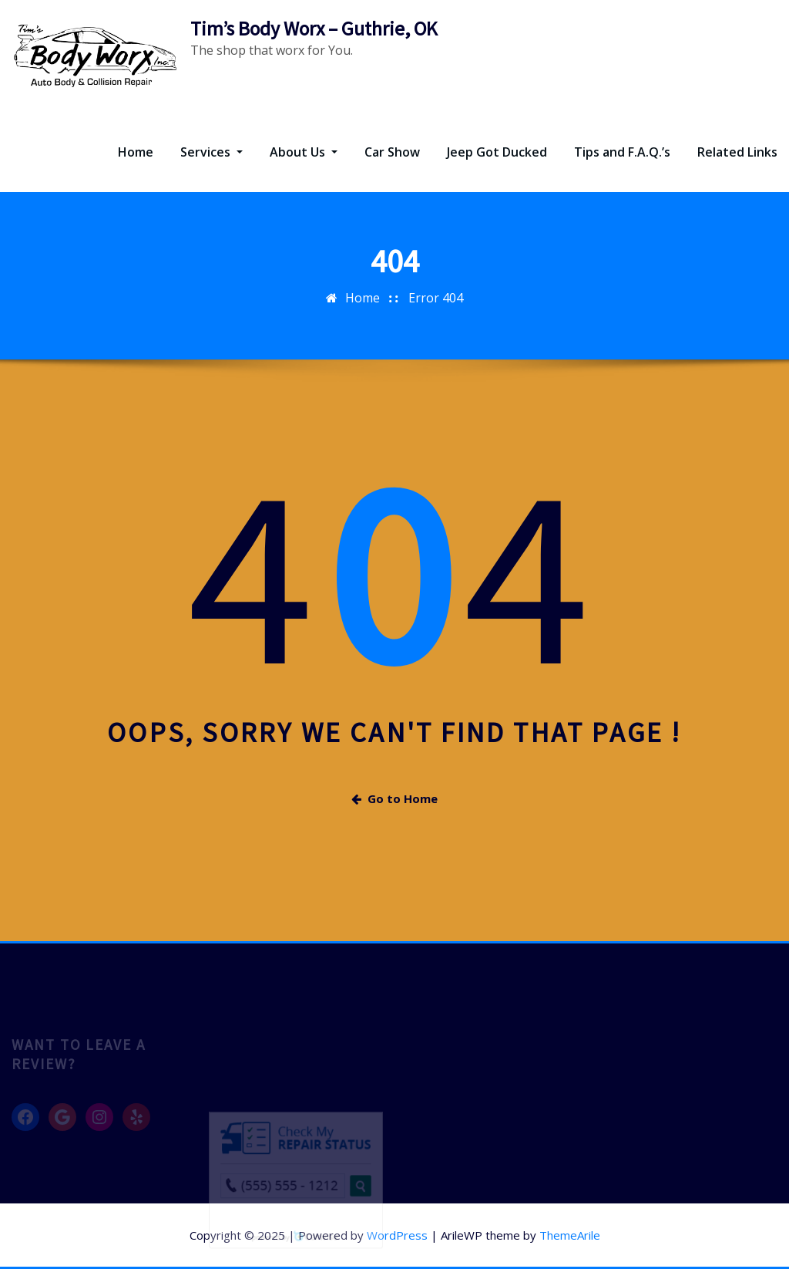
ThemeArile (569, 1235)
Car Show (392, 151)
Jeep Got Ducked (497, 151)
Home (135, 151)
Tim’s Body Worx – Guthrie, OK (314, 28)
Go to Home (394, 798)
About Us (303, 151)
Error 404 (435, 297)
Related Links (737, 151)
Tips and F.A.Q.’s (622, 151)
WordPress (397, 1235)
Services (211, 151)
